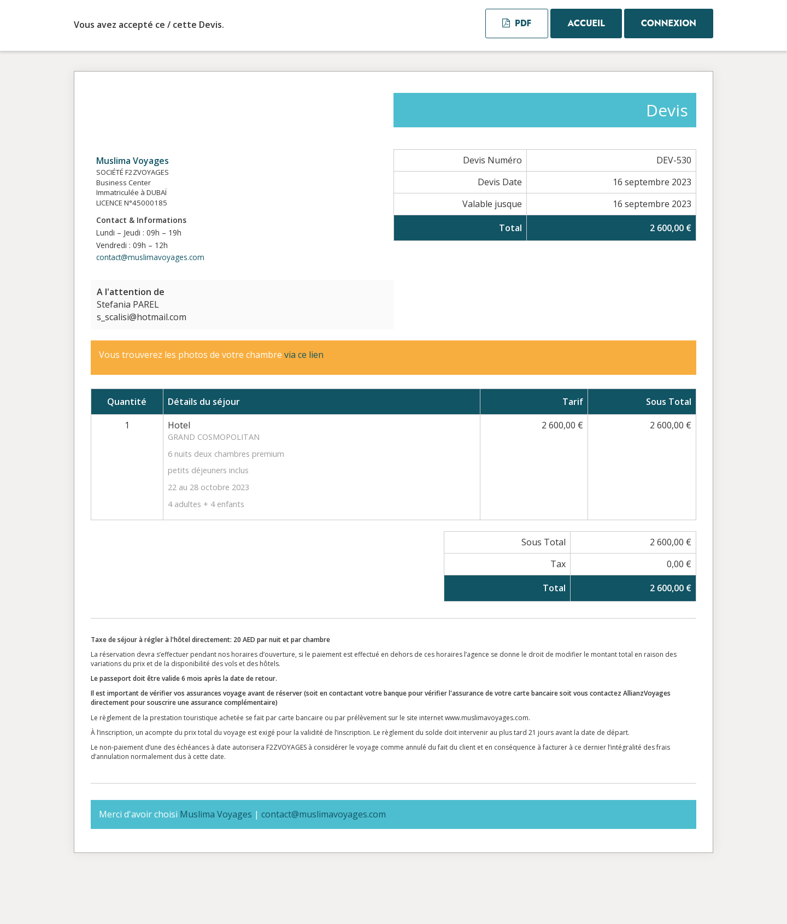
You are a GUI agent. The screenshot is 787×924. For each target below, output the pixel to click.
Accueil (585, 23)
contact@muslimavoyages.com (150, 257)
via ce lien (304, 355)
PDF (516, 23)
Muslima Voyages (132, 161)
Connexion (668, 23)
